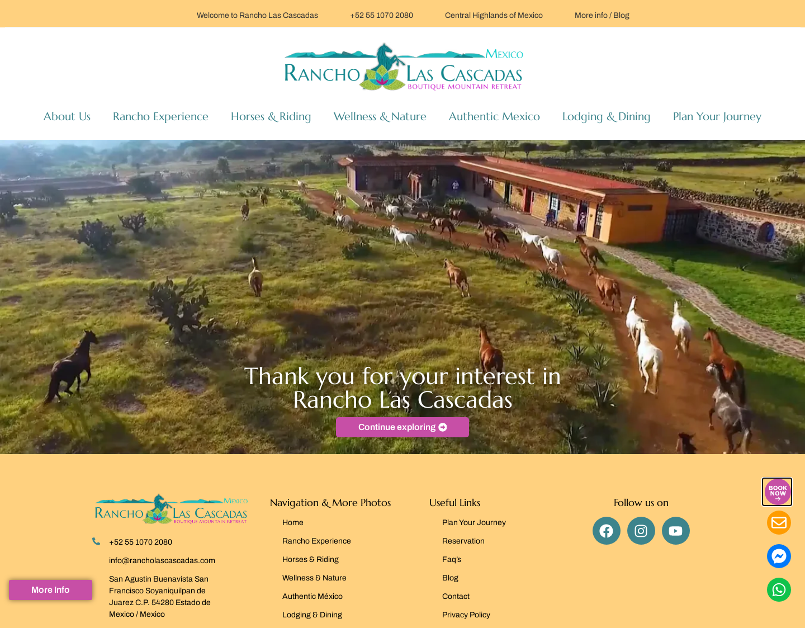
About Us (67, 117)
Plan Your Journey (717, 117)
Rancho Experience (161, 117)
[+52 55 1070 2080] (335, 14)
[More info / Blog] (560, 14)
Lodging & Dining (606, 117)
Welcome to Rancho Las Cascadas (257, 15)
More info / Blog (602, 15)
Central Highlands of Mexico (494, 15)
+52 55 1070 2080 (381, 15)
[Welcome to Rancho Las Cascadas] (182, 14)
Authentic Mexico (494, 117)
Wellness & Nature (380, 117)
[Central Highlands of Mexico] (430, 14)
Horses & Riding (271, 117)
